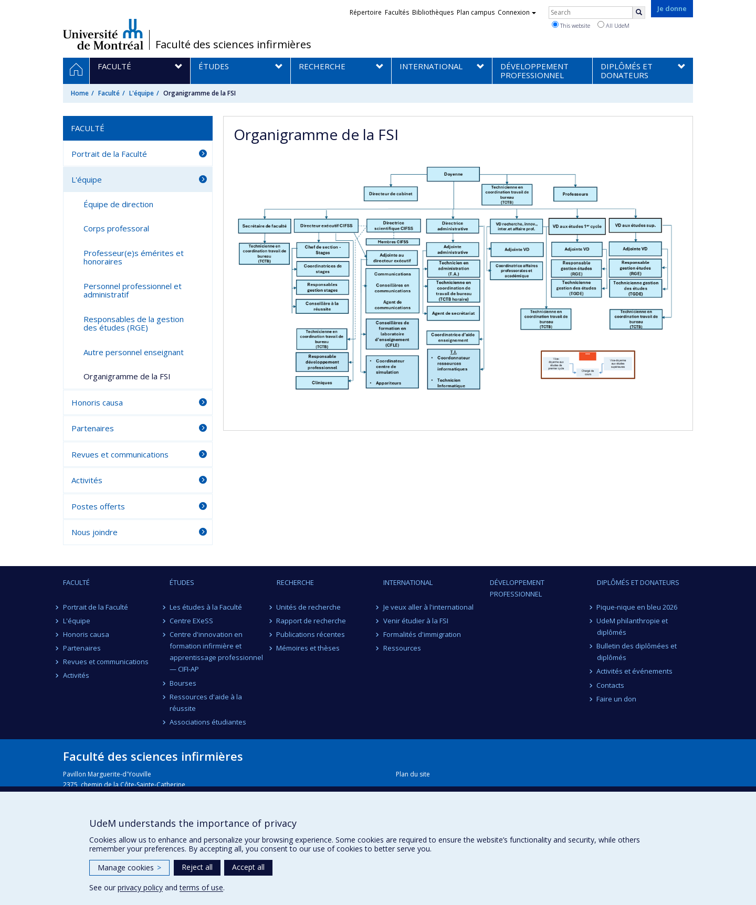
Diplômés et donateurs (638, 582)
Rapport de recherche (311, 620)
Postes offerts (98, 506)
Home (80, 93)
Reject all (197, 867)
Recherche (295, 582)
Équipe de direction (118, 204)
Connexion (517, 12)
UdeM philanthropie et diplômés (632, 626)
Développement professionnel (517, 588)
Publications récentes (311, 634)
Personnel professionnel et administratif (132, 290)
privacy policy (140, 887)
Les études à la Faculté (206, 607)
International (408, 582)
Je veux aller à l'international (428, 607)
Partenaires (92, 428)
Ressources (402, 648)
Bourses (183, 683)
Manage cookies (129, 867)
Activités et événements (635, 671)
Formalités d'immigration (422, 634)
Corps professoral (116, 228)
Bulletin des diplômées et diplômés (637, 651)
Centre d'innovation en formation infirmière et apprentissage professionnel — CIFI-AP (216, 652)
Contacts (611, 685)
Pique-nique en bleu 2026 (637, 607)
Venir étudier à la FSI (415, 620)
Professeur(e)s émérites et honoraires (133, 257)
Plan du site (413, 774)
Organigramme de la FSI (127, 376)
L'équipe (141, 93)
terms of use (201, 887)
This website (571, 25)
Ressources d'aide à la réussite (206, 702)
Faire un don (617, 699)
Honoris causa (97, 402)
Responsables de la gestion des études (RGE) (133, 323)
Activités (86, 480)
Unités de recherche (309, 607)
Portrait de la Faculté (109, 153)
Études (182, 582)
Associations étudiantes (208, 722)
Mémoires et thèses (308, 648)
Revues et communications (120, 454)
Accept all (248, 867)
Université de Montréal (103, 34)
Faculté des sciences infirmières (233, 44)
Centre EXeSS (191, 620)
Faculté (109, 93)
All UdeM (613, 25)
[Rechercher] (639, 12)
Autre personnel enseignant (133, 352)
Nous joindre (94, 532)
